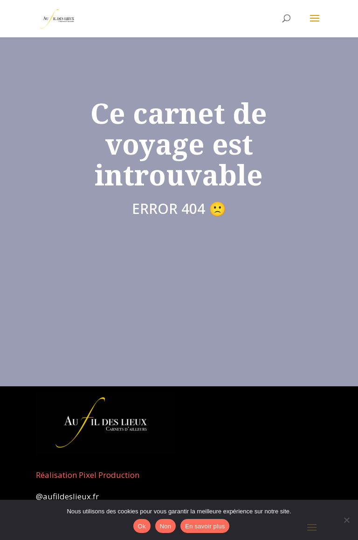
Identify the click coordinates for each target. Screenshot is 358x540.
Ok (142, 526)
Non (166, 526)
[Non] (346, 520)
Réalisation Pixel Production (87, 474)
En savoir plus (205, 526)
